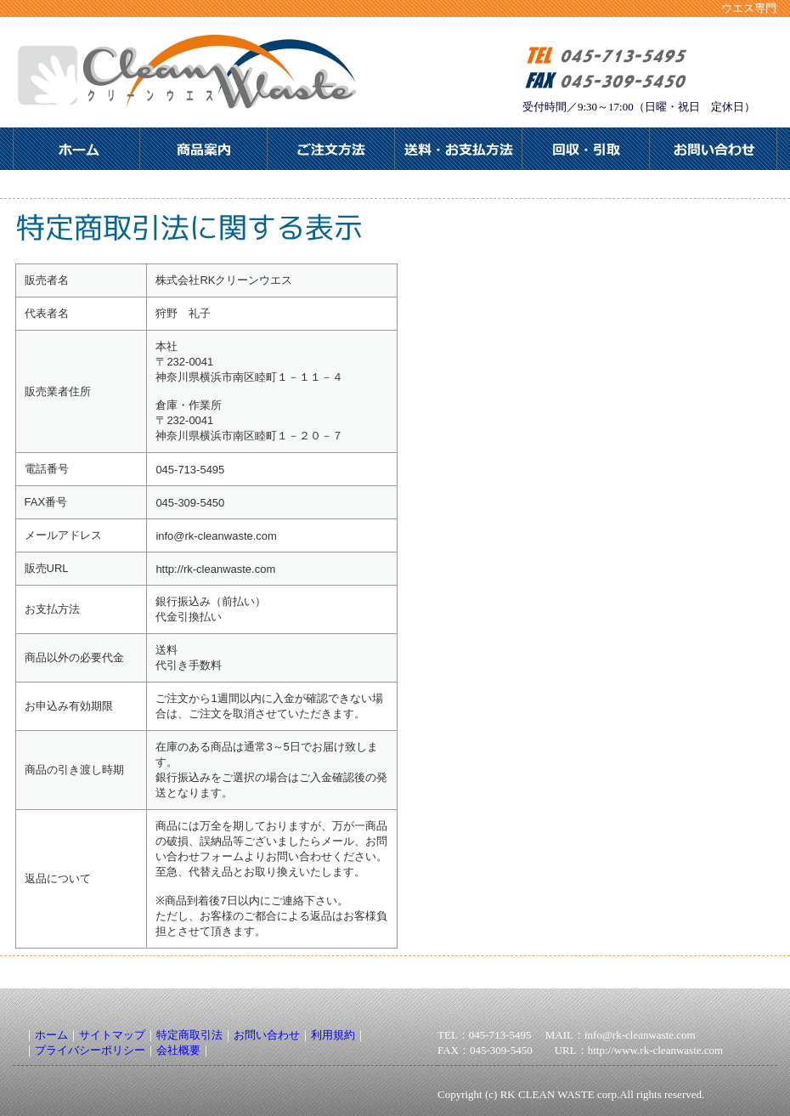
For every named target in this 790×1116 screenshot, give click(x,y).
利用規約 (333, 1034)
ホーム (51, 1034)
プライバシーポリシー (90, 1050)
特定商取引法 (189, 1034)
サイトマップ (112, 1034)
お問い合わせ (267, 1034)
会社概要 (178, 1050)
